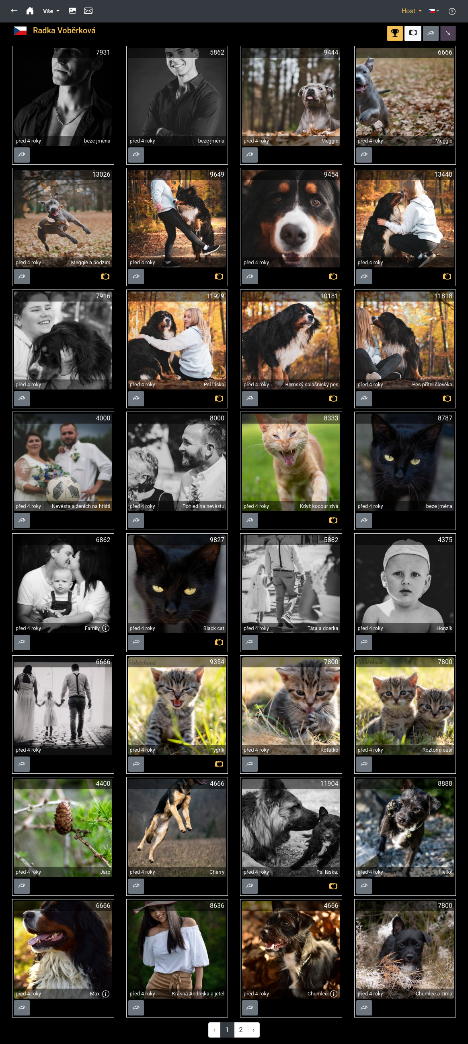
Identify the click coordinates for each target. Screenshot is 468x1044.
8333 (331, 418)
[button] (14, 11)
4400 (103, 783)
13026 (101, 174)
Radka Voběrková (64, 30)
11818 (443, 296)
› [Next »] (254, 1030)
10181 (329, 296)
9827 (217, 540)
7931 (103, 52)
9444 (331, 52)
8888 (445, 783)
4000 (103, 418)
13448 (443, 174)
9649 (217, 174)
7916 (103, 296)
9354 (217, 662)
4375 (445, 540)
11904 (329, 783)
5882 (331, 540)
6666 (445, 52)
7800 (331, 662)
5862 (217, 52)
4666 (217, 783)
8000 (217, 418)
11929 (215, 296)
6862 (103, 540)
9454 (331, 174)
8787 (445, 418)
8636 (217, 905)
